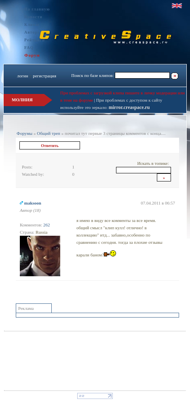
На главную (37, 9)
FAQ (29, 47)
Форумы (24, 133)
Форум (32, 55)
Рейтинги (34, 40)
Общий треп (48, 133)
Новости (33, 17)
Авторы (32, 32)
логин (22, 75)
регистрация (44, 75)
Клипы (31, 24)
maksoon (32, 202)
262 (46, 224)
